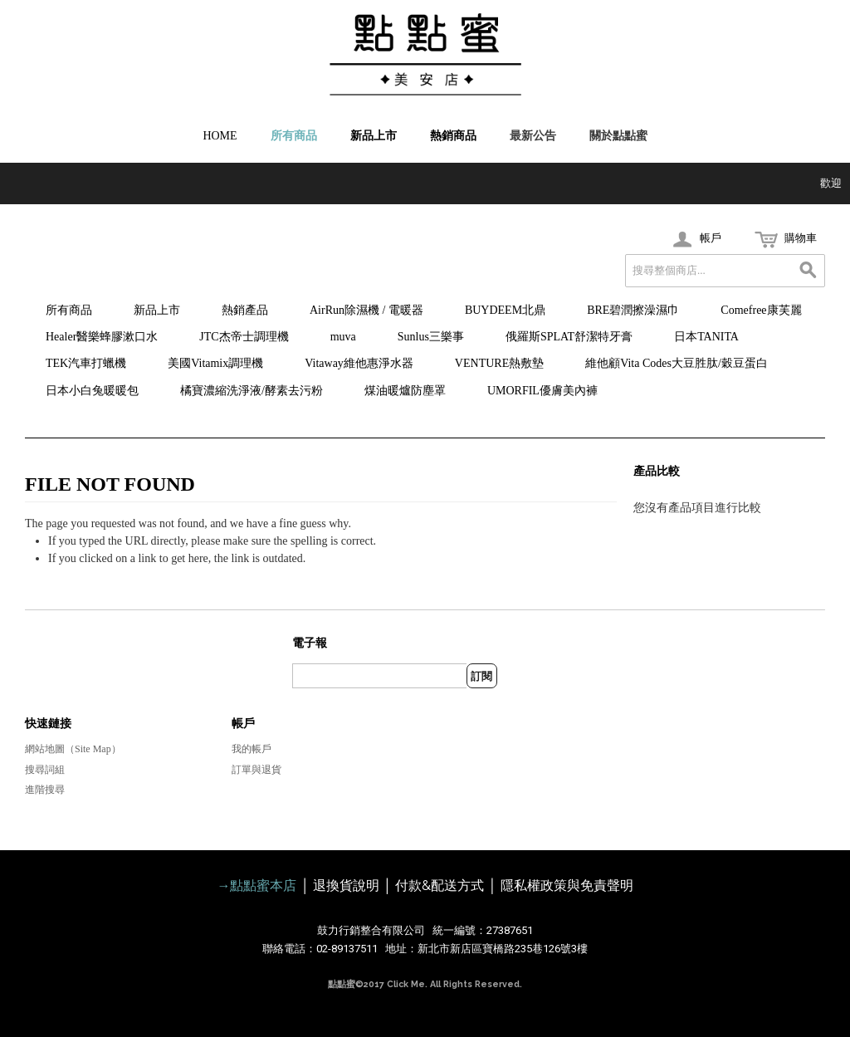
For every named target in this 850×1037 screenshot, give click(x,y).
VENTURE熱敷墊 (499, 363)
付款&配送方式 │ (447, 885)
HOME (220, 136)
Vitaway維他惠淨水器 (359, 363)
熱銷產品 (245, 310)
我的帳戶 (251, 749)
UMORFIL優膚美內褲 (542, 390)
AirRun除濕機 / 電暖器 (366, 310)
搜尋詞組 (45, 769)
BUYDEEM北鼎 (505, 310)
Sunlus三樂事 (431, 336)
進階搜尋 (45, 789)
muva (343, 336)
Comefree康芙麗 (761, 310)
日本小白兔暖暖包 (92, 390)
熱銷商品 (453, 135)
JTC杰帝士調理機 (243, 336)
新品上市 (373, 135)
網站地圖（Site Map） (73, 749)
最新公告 (533, 136)
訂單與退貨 (256, 769)
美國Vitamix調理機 (215, 363)
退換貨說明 (346, 885)
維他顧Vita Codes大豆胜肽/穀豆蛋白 (676, 363)
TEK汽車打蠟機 (86, 363)
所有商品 (294, 136)
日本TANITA (706, 336)
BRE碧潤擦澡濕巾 (633, 310)
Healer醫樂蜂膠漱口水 (102, 336)
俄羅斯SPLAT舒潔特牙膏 (569, 336)
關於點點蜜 (618, 136)
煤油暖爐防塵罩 (405, 390)
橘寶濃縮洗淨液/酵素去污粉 (251, 390)
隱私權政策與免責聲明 (567, 885)
